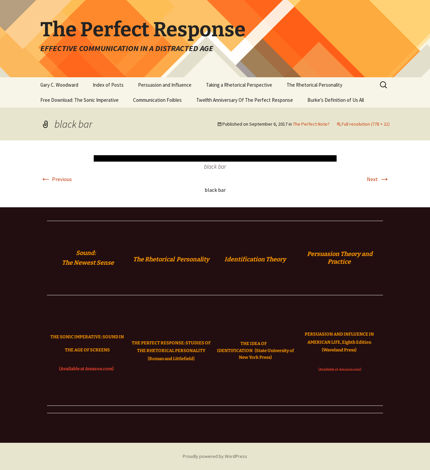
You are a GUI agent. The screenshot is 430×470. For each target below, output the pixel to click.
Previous (56, 179)
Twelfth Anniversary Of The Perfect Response (244, 100)
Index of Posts (108, 85)
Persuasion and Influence (164, 85)
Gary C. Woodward (59, 85)
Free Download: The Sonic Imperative (79, 100)
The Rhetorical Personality (314, 85)
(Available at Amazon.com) (86, 368)
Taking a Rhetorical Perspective (239, 85)
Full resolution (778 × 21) (366, 124)
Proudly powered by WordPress (215, 456)
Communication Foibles (157, 100)
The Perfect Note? (311, 124)
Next (378, 179)
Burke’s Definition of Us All (335, 100)
